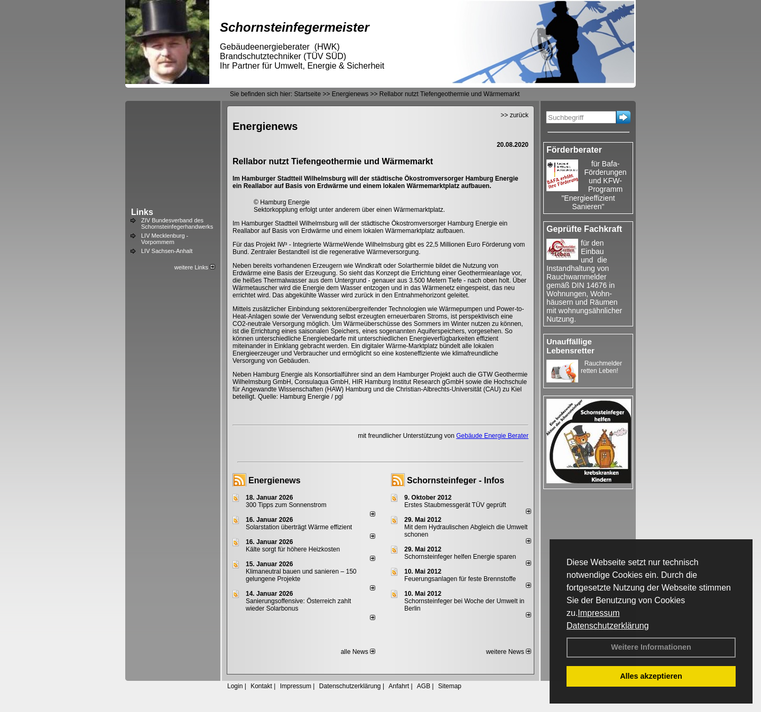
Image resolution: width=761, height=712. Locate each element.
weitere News (508, 651)
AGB (423, 686)
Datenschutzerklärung (608, 625)
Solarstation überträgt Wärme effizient (299, 527)
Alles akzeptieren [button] (651, 676)
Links (142, 212)
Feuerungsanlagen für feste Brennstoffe (460, 579)
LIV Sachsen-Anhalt (166, 251)
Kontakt (261, 686)
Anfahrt (398, 686)
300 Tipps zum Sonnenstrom (286, 505)
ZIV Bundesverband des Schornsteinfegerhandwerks (177, 223)
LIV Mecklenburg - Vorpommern (164, 238)
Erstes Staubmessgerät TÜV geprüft (455, 505)
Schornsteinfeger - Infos (455, 480)
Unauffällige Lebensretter (570, 346)
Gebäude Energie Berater (492, 435)
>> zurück (514, 115)
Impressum (598, 612)
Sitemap (449, 686)
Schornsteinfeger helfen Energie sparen (460, 556)
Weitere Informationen (651, 647)
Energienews (274, 480)
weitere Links (194, 267)
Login (235, 686)
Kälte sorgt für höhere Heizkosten (293, 549)
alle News (358, 651)
